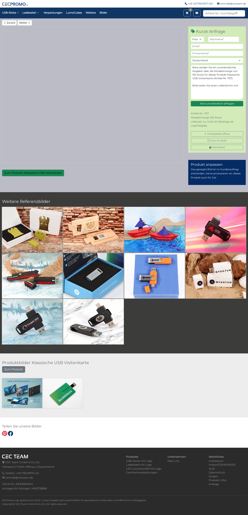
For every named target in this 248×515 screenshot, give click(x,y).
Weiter (24, 22)
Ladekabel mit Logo (139, 464)
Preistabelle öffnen (217, 133)
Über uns (173, 461)
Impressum (216, 461)
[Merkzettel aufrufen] (187, 13)
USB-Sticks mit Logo (139, 461)
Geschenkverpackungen (141, 472)
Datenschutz (217, 472)
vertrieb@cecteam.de (233, 3)
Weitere (91, 12)
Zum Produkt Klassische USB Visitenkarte (33, 172)
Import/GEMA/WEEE (222, 464)
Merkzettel (217, 147)
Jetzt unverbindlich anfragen (217, 103)
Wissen (213, 476)
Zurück (9, 22)
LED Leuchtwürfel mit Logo (143, 468)
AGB (212, 468)
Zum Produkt (217, 140)
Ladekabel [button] (30, 12)
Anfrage (214, 484)
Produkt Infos (217, 480)
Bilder (103, 12)
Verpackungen (53, 12)
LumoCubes (74, 12)
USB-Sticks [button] (10, 12)
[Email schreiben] (196, 13)
